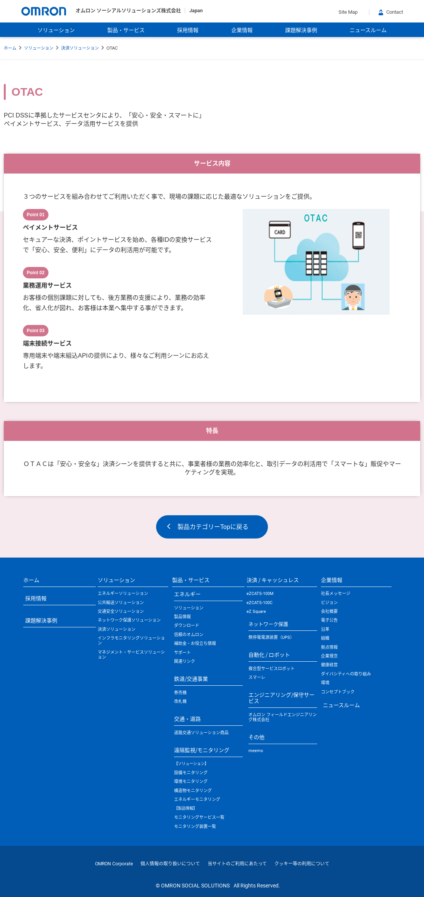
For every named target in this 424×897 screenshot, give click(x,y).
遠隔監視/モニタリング (201, 750)
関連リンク (184, 661)
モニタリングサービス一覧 (199, 817)
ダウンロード (186, 625)
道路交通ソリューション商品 (201, 732)
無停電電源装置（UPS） (271, 637)
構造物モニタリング (193, 790)
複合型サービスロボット (271, 668)
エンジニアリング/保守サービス (281, 697)
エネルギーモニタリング (197, 799)
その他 (256, 737)
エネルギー (187, 594)
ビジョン (329, 602)
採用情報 (187, 30)
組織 (325, 638)
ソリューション (56, 30)
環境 (325, 682)
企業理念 (329, 656)
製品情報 (182, 616)
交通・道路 (187, 718)
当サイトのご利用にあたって (237, 863)
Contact (391, 12)
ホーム (10, 48)
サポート (182, 652)
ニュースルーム (368, 30)
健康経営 (329, 664)
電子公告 (329, 620)
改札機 (180, 701)
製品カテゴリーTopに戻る (212, 527)
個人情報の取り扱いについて (170, 863)
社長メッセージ (335, 593)
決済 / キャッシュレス (273, 580)
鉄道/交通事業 (191, 678)
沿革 (325, 629)
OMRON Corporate (114, 863)
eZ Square (256, 611)
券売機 (180, 692)
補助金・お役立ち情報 (195, 643)
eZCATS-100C (259, 602)
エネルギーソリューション (123, 593)
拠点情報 (329, 647)
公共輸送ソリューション (121, 602)
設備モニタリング (191, 772)
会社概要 (329, 611)
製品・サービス (126, 30)
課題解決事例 (301, 30)
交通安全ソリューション (121, 611)
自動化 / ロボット (269, 654)
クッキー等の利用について (301, 863)
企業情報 (242, 30)
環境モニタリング (191, 781)
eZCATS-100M (260, 593)
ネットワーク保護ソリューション (129, 620)
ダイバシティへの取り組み (346, 674)
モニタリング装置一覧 (195, 826)
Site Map (348, 12)
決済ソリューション (80, 48)
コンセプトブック (338, 692)
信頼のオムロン (188, 634)
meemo (255, 750)
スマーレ (256, 677)
